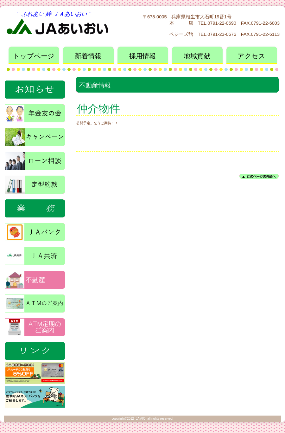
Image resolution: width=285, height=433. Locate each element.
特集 (35, 349)
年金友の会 (35, 111)
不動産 (35, 278)
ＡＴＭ (35, 302)
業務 (35, 206)
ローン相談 (35, 159)
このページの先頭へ (259, 176)
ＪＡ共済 (35, 254)
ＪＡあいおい (66, 25)
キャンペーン (35, 135)
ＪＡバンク (35, 230)
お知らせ (35, 88)
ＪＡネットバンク (35, 397)
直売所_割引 (35, 373)
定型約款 (35, 183)
